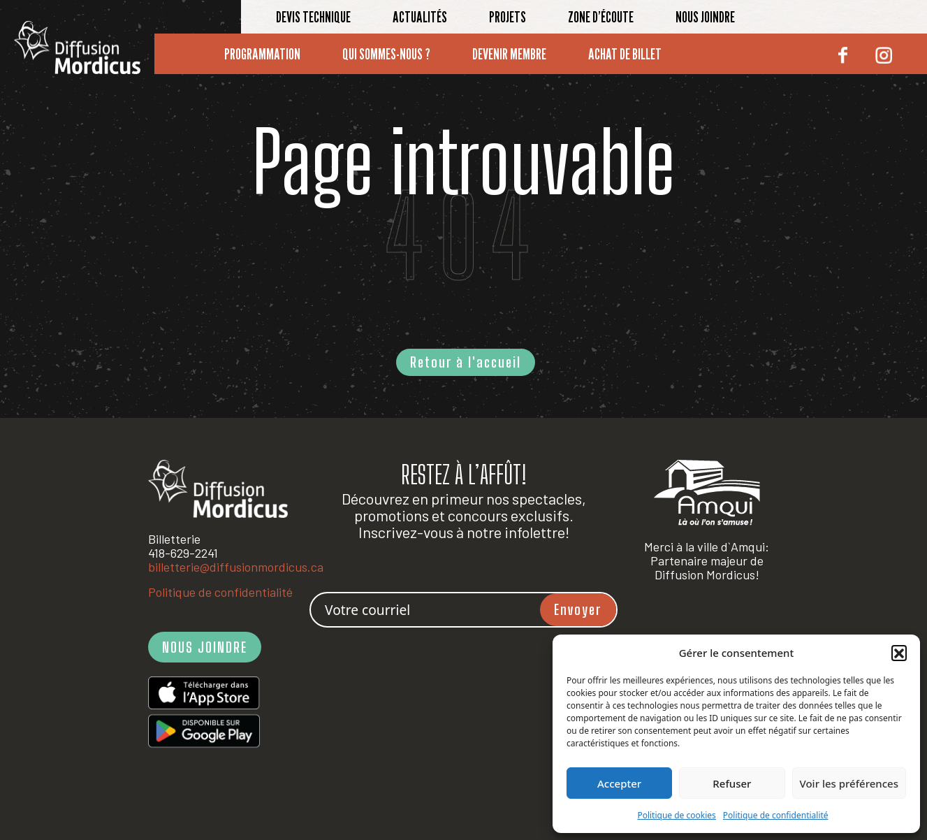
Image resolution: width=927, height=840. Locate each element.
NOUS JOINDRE (204, 647)
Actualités (420, 17)
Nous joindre (705, 17)
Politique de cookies (676, 815)
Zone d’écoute (601, 17)
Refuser (732, 783)
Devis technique (313, 17)
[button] (899, 653)
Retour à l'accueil (465, 362)
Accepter (619, 783)
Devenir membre (509, 54)
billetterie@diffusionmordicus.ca (235, 566)
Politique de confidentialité (776, 815)
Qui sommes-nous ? (386, 54)
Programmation (262, 54)
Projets (507, 17)
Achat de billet (625, 54)
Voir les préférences (849, 783)
